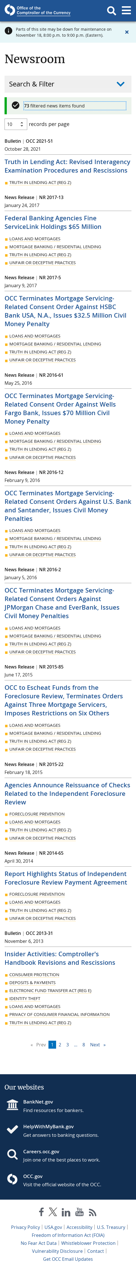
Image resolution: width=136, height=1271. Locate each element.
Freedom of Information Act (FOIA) (68, 1235)
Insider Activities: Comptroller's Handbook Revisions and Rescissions (60, 958)
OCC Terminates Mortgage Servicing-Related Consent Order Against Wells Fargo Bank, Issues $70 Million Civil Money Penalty (60, 409)
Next (99, 1044)
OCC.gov (32, 1176)
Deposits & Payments (32, 982)
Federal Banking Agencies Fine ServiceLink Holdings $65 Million (53, 222)
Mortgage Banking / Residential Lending (55, 246)
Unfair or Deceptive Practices (42, 262)
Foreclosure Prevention (37, 814)
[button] (111, 9)
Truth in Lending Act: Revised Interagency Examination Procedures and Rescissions (67, 166)
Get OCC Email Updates (68, 1259)
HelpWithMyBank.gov (48, 1126)
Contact (95, 1251)
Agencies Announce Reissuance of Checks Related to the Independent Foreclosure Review (67, 793)
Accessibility (79, 1227)
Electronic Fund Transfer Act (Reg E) (50, 990)
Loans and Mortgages (34, 238)
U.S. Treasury (111, 1227)
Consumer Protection (34, 974)
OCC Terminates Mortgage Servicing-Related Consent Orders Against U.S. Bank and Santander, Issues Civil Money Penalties (68, 506)
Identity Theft (24, 998)
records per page (49, 124)
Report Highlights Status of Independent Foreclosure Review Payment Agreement (66, 878)
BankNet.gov (38, 1101)
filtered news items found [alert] (54, 106)
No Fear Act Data (39, 1243)
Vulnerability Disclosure (57, 1251)
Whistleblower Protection (88, 1243)
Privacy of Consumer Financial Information (59, 1014)
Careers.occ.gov (41, 1151)
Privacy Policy (25, 1227)
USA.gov (53, 1227)
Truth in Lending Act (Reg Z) (40, 182)
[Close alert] (126, 32)
